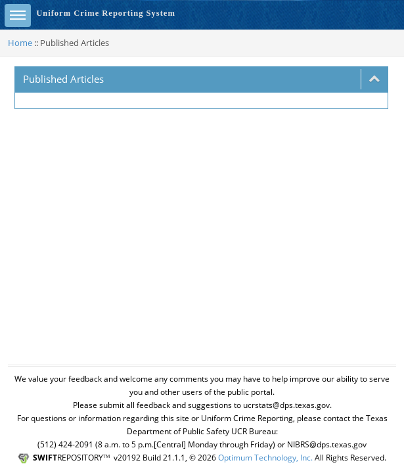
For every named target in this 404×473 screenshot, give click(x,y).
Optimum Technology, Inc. (265, 457)
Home (20, 43)
